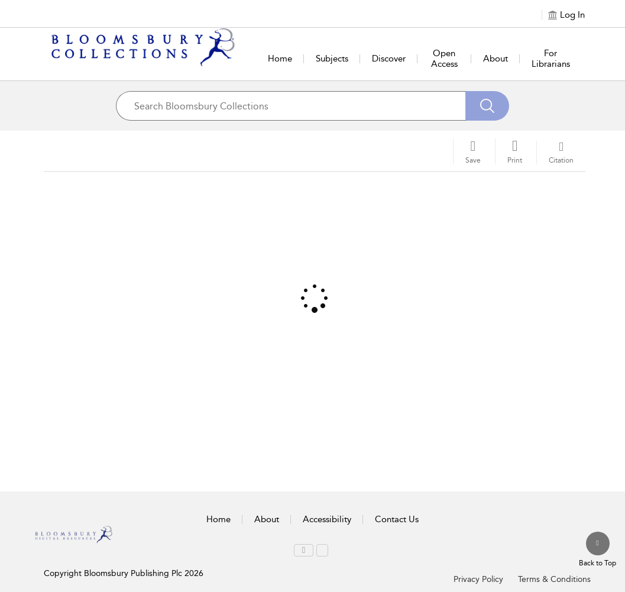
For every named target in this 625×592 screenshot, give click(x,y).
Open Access (444, 58)
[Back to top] (597, 550)
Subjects (332, 58)
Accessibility (327, 519)
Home (280, 58)
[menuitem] (303, 550)
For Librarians (551, 58)
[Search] (487, 106)
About (495, 58)
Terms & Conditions (554, 579)
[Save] (473, 151)
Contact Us (397, 519)
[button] (514, 151)
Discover (389, 58)
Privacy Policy (478, 579)
